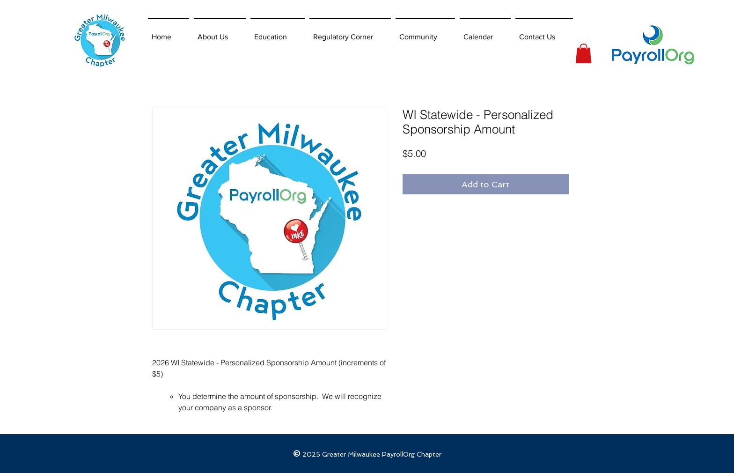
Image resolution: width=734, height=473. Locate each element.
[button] (583, 53)
